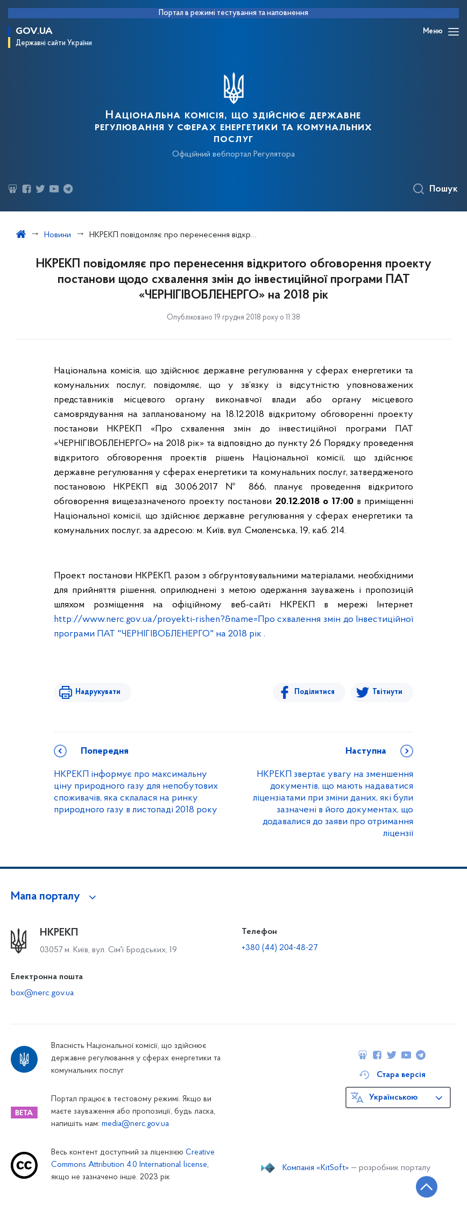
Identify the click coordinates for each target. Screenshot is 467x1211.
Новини (57, 235)
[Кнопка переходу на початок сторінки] (426, 1187)
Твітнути (387, 692)
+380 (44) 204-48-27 (279, 948)
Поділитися (314, 692)
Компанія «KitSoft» (315, 1168)
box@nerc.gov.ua (42, 993)
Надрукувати (98, 692)
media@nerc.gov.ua (135, 1124)
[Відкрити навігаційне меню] (453, 31)
